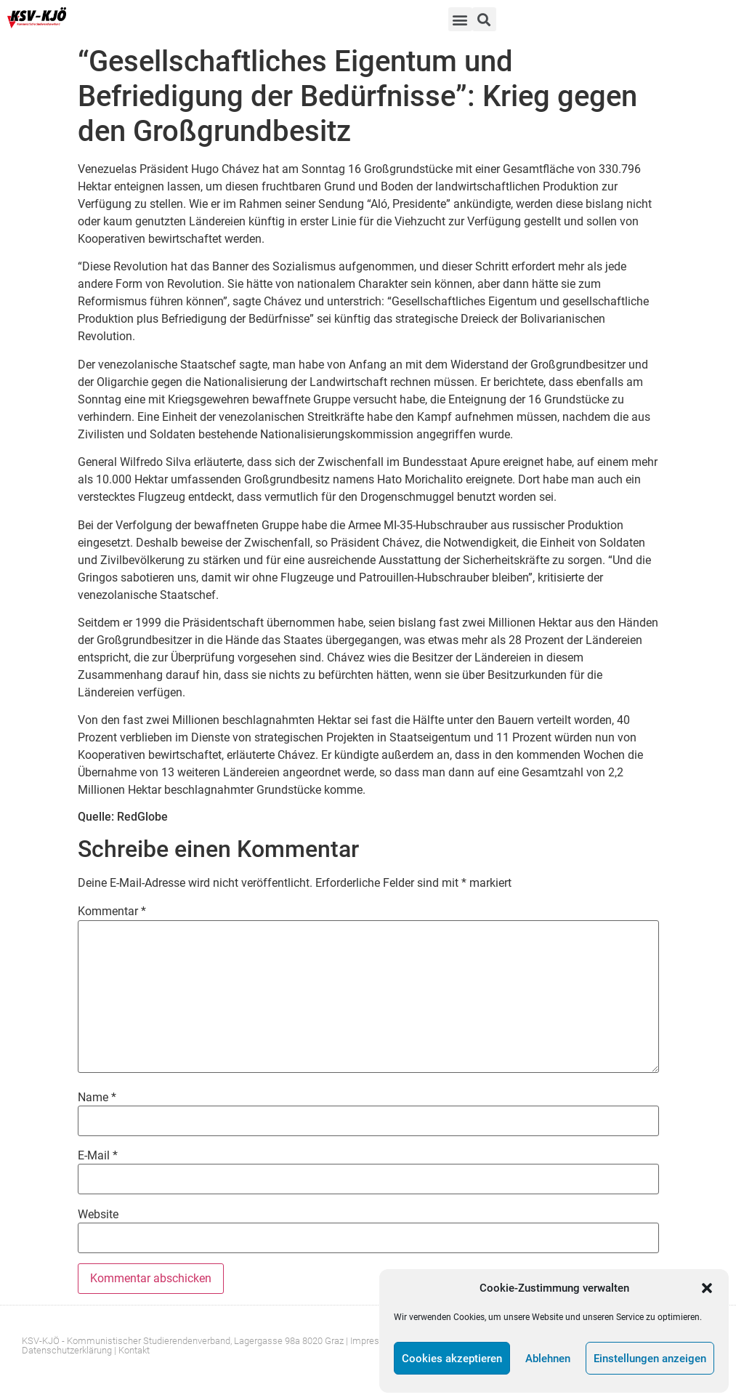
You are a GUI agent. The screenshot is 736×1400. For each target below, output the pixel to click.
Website (98, 1214)
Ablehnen (547, 1358)
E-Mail (98, 1156)
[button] (707, 1288)
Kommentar (112, 911)
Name (97, 1097)
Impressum (374, 1340)
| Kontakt (132, 1350)
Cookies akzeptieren (452, 1358)
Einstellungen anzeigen (650, 1358)
